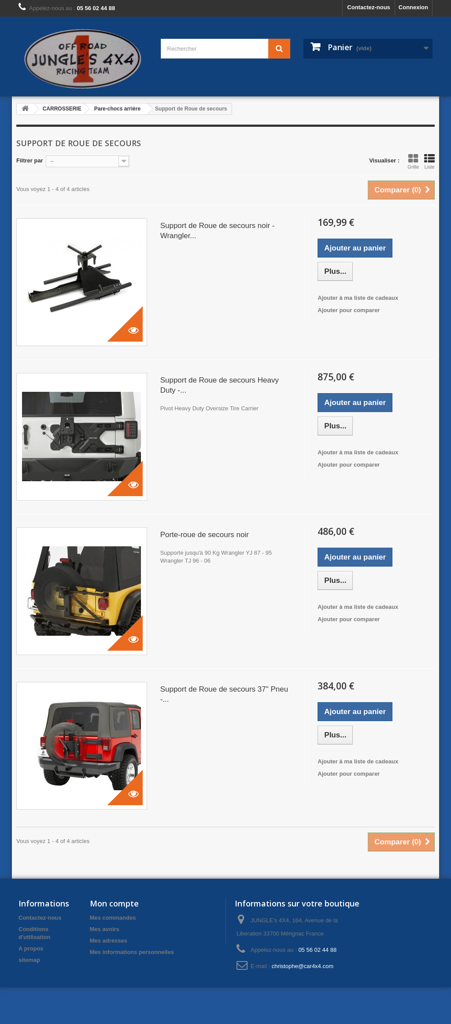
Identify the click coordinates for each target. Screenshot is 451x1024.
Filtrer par (29, 160)
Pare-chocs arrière (117, 109)
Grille (413, 161)
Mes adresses (108, 940)
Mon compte (114, 903)
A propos (31, 948)
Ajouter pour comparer (349, 310)
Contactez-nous (368, 7)
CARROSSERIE (62, 109)
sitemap (29, 960)
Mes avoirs (104, 929)
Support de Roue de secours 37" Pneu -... (224, 694)
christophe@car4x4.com (302, 966)
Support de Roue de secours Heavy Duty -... (219, 385)
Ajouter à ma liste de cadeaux (358, 298)
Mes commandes (113, 917)
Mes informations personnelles (132, 952)
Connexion (413, 7)
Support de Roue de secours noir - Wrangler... (217, 230)
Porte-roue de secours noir (204, 534)
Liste (429, 161)
